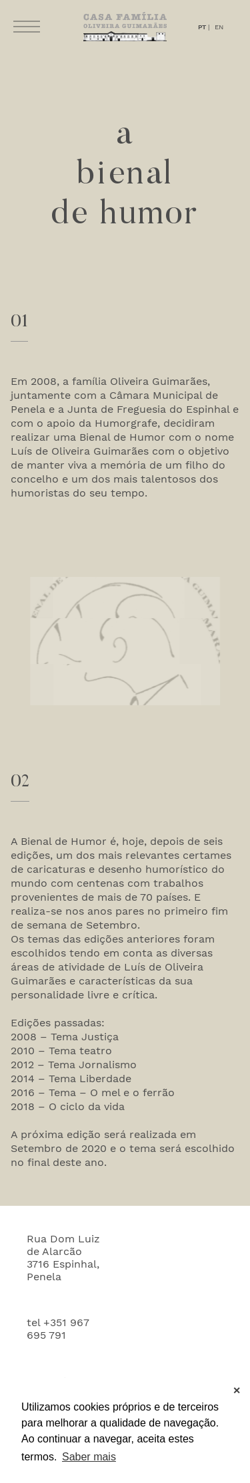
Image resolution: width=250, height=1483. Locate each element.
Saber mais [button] (89, 1456)
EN (219, 27)
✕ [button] (237, 1390)
